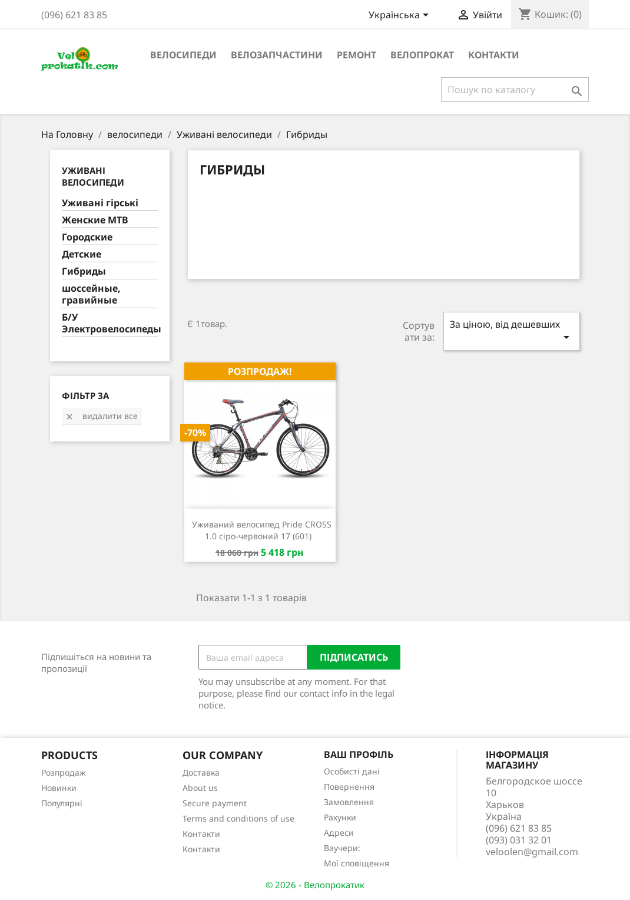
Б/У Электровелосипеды (110, 323)
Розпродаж (63, 772)
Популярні (61, 803)
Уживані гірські (100, 203)
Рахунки (340, 817)
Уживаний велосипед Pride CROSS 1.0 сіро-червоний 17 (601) (261, 530)
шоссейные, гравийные (91, 294)
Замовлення (349, 801)
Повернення (349, 786)
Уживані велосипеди (93, 176)
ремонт (356, 54)
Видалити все (101, 415)
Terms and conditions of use (238, 818)
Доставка (201, 772)
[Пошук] (515, 89)
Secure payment (215, 803)
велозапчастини (277, 54)
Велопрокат (422, 54)
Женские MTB (95, 220)
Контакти (493, 54)
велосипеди (183, 54)
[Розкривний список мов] (401, 16)
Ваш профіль (358, 754)
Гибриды (84, 271)
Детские (81, 254)
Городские (87, 237)
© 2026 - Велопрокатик (315, 885)
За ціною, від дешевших (511, 331)
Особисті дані (352, 771)
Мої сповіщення (356, 863)
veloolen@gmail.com (532, 851)
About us (200, 787)
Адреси (339, 832)
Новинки (59, 787)
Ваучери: (342, 847)
